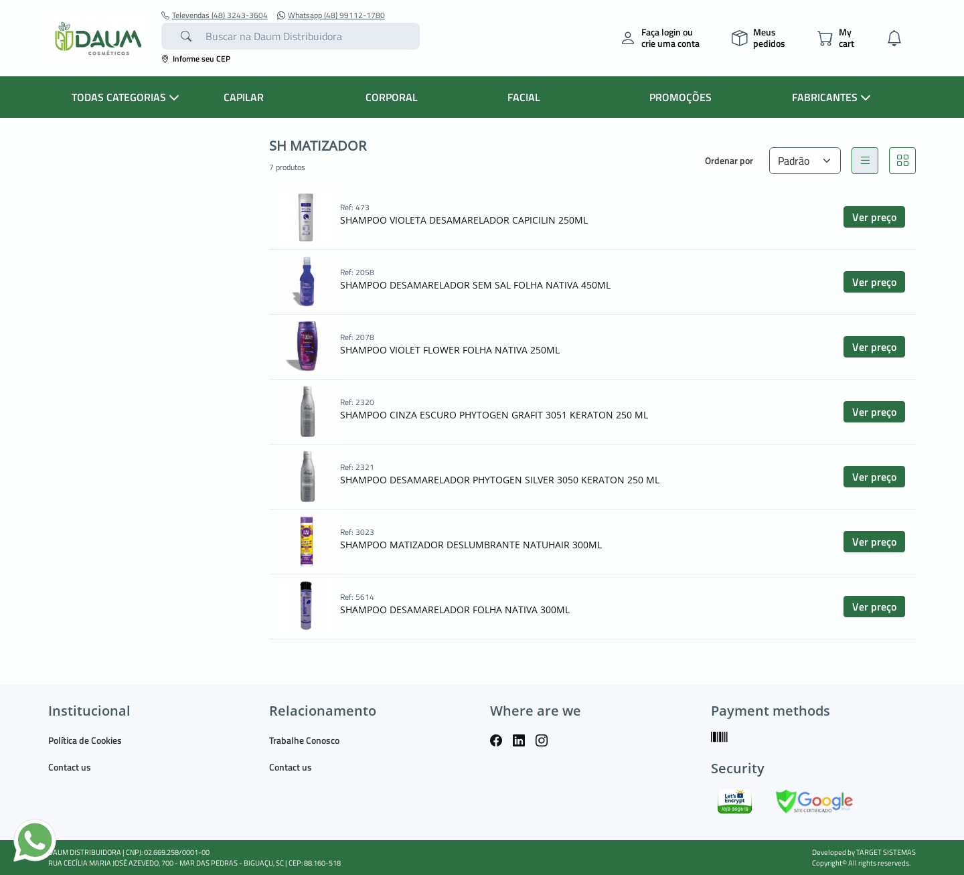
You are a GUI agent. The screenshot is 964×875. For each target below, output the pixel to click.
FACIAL (523, 97)
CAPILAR (244, 97)
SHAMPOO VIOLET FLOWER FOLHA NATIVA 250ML (450, 349)
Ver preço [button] (874, 217)
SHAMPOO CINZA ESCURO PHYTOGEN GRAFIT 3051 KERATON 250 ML (494, 414)
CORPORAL (392, 97)
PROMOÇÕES (680, 97)
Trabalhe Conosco (304, 740)
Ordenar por (729, 160)
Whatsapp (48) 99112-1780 (331, 15)
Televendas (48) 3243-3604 (214, 15)
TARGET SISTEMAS (886, 852)
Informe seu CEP (195, 58)
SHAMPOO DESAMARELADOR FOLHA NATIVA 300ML (455, 609)
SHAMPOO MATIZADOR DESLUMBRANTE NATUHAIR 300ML (471, 544)
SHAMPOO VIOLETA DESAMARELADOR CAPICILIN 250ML (464, 220)
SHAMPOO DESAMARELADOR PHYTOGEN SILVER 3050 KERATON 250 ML (499, 479)
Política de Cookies (85, 740)
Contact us (69, 767)
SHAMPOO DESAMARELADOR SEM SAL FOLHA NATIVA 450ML (475, 285)
